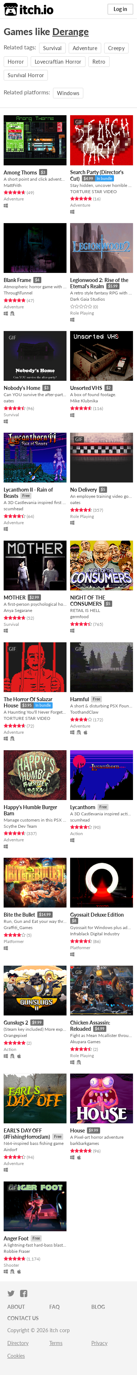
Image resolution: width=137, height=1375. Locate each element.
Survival (52, 48)
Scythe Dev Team (20, 826)
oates (9, 400)
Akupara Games (85, 1041)
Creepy (116, 48)
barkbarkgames (84, 1143)
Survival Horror (26, 75)
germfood (79, 616)
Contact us (23, 1318)
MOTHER (15, 597)
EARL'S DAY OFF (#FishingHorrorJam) (27, 1133)
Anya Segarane (18, 610)
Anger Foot (16, 1238)
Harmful (79, 699)
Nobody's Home (22, 388)
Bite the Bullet (19, 915)
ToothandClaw (84, 712)
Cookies (16, 1356)
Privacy (99, 1343)
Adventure (85, 48)
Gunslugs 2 (16, 1022)
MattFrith (13, 185)
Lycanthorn (82, 807)
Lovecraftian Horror (58, 62)
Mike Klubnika (84, 400)
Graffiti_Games (18, 927)
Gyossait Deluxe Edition (97, 915)
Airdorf (10, 1149)
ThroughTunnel (18, 293)
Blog (98, 1307)
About (16, 1307)
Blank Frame (17, 280)
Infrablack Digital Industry (94, 933)
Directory (17, 1343)
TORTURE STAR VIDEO (93, 191)
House (77, 1130)
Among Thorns (20, 172)
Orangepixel (15, 1035)
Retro (99, 62)
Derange (70, 31)
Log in (120, 9)
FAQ (54, 1307)
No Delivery (83, 489)
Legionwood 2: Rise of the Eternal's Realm (99, 283)
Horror (16, 62)
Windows (68, 93)
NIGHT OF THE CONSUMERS (87, 600)
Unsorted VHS (86, 388)
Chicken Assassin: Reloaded (90, 1025)
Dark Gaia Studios (87, 299)
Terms (55, 1343)
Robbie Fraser (17, 1251)
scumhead (13, 508)
